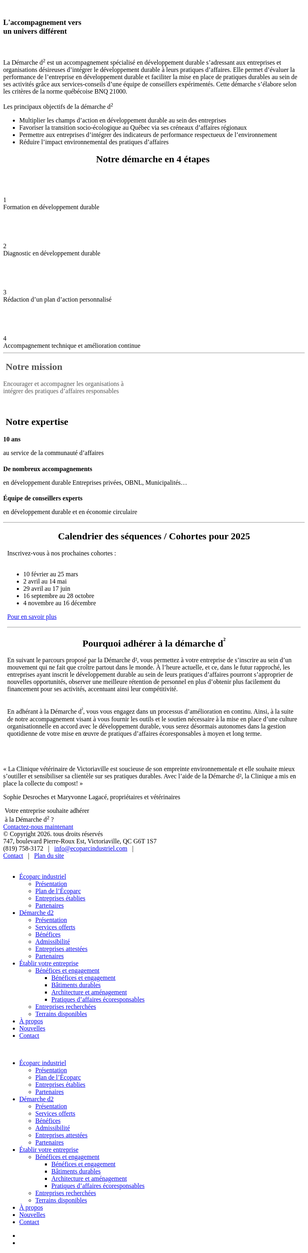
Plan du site (49, 855)
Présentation (51, 883)
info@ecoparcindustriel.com (90, 848)
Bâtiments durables (76, 985)
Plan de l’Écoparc (58, 891)
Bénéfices (48, 934)
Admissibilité (52, 941)
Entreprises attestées (61, 948)
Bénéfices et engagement (67, 970)
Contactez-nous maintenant (38, 826)
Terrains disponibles (61, 1013)
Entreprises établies (60, 898)
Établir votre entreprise (49, 963)
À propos (31, 1021)
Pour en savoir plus (32, 616)
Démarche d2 (36, 912)
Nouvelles (32, 1028)
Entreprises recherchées (65, 1006)
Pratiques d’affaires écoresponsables (98, 999)
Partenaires (49, 905)
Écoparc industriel (42, 876)
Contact (13, 855)
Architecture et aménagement (89, 992)
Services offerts (55, 927)
